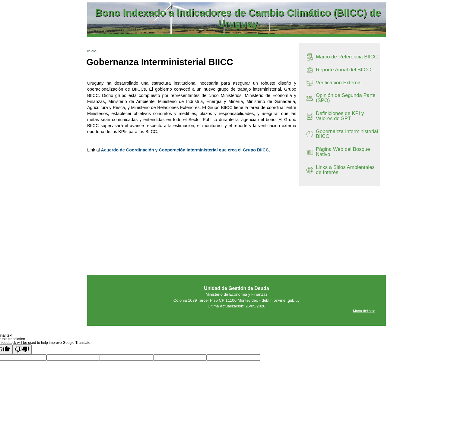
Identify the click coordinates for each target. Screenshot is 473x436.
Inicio (92, 51)
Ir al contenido (98, 2)
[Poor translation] (22, 349)
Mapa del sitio (364, 311)
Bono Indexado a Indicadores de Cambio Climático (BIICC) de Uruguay (238, 18)
